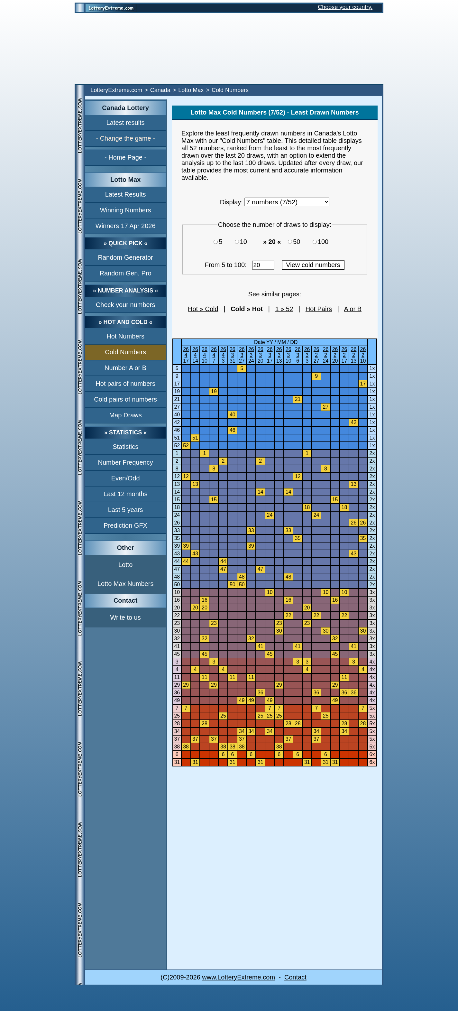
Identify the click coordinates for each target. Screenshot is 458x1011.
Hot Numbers (125, 336)
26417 (186, 355)
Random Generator (125, 257)
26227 (316, 355)
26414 (195, 355)
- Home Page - (125, 157)
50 (299, 241)
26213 (354, 355)
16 (177, 600)
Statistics (125, 446)
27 (177, 407)
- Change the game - (125, 138)
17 (177, 383)
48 (177, 577)
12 (177, 476)
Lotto (125, 564)
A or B (353, 308)
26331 (232, 355)
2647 (214, 355)
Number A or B (125, 367)
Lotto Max (191, 90)
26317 (270, 355)
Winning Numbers (125, 210)
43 (177, 553)
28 (177, 723)
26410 (204, 355)
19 (177, 391)
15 (177, 499)
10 (246, 241)
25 (177, 716)
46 (177, 430)
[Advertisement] (229, 48)
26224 (326, 355)
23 (177, 623)
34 (177, 731)
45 (177, 654)
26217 (344, 355)
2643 (223, 355)
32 (177, 638)
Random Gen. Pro (125, 273)
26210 (363, 355)
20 (177, 607)
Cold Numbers (125, 352)
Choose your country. (345, 7)
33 (177, 530)
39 (177, 546)
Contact (295, 977)
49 (177, 700)
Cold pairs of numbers (125, 399)
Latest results (125, 122)
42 (177, 422)
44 (177, 561)
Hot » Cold (203, 308)
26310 (288, 355)
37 (177, 739)
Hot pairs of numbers (125, 383)
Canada (160, 90)
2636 (298, 355)
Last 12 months (126, 493)
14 (177, 492)
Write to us (125, 617)
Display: (231, 202)
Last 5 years (125, 509)
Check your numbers (125, 304)
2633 (307, 355)
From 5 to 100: (240, 264)
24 (177, 515)
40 (177, 414)
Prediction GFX (125, 525)
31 (177, 762)
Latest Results (125, 194)
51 (177, 438)
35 (177, 538)
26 (177, 522)
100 (325, 241)
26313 (279, 355)
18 (177, 507)
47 (177, 569)
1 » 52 (284, 308)
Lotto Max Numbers (125, 583)
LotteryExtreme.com (116, 90)
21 (177, 399)
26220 (335, 355)
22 (177, 615)
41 (177, 646)
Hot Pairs (319, 308)
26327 (242, 355)
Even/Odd (125, 478)
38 (177, 746)
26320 (260, 355)
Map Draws (125, 415)
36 (177, 692)
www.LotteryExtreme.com (238, 977)
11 (177, 677)
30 (177, 631)
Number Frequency (125, 462)
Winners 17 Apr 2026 (126, 225)
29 (177, 685)
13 (177, 484)
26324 (251, 355)
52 (177, 445)
